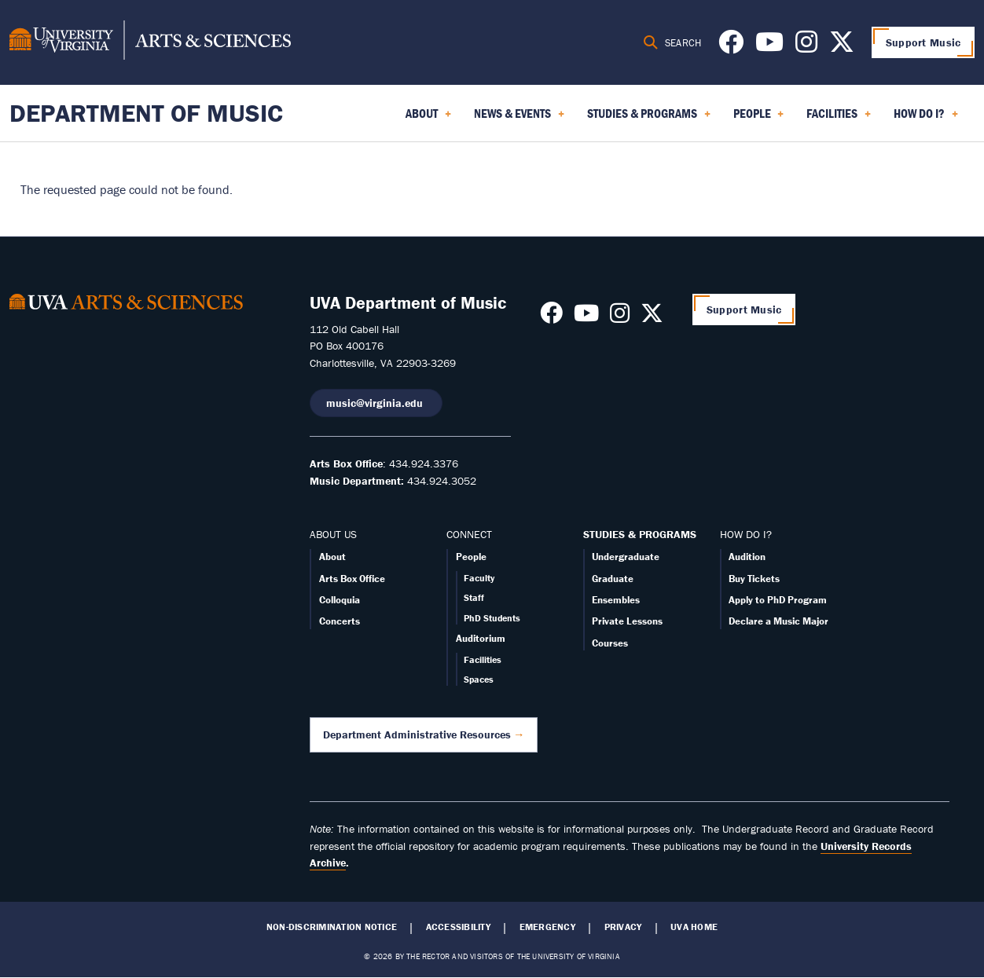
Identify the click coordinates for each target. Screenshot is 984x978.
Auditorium (480, 638)
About (332, 556)
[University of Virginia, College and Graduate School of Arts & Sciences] (150, 42)
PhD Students (492, 618)
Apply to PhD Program (778, 599)
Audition (747, 556)
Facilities (482, 659)
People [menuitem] (759, 118)
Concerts (339, 621)
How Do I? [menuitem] (925, 118)
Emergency (547, 926)
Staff (474, 597)
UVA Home (694, 926)
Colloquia (339, 599)
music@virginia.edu (376, 403)
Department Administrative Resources (417, 734)
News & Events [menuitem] (519, 118)
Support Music (923, 42)
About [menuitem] (428, 118)
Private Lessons (627, 621)
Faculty (479, 578)
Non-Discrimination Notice (331, 926)
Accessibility (458, 926)
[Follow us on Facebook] (731, 46)
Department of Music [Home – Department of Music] (146, 112)
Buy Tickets (754, 578)
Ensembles (616, 599)
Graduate (612, 578)
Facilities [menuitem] (838, 118)
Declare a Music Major (778, 621)
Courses (610, 643)
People (471, 556)
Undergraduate (625, 556)
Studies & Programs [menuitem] (649, 118)
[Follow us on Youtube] (769, 46)
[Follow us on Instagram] (806, 46)
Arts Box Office (352, 578)
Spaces (479, 679)
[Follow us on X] (841, 46)
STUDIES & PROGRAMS (639, 534)
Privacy (623, 926)
